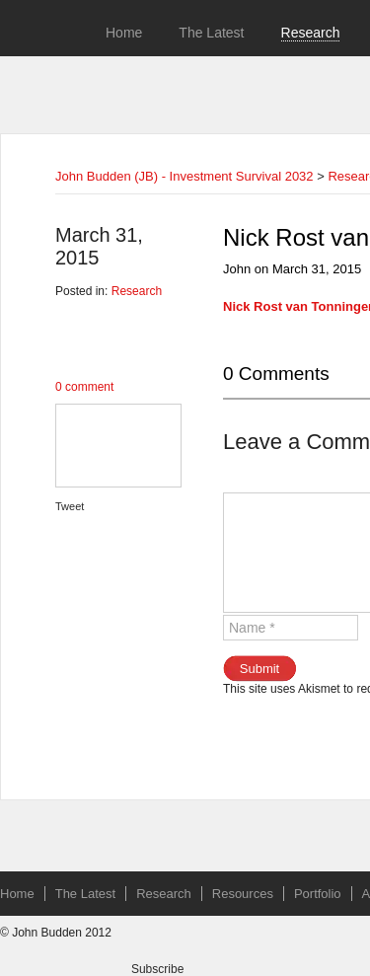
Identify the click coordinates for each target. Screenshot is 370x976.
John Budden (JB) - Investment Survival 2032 (184, 176)
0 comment (84, 387)
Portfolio (317, 893)
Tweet (69, 506)
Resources (242, 893)
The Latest (211, 32)
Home (124, 32)
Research (310, 32)
